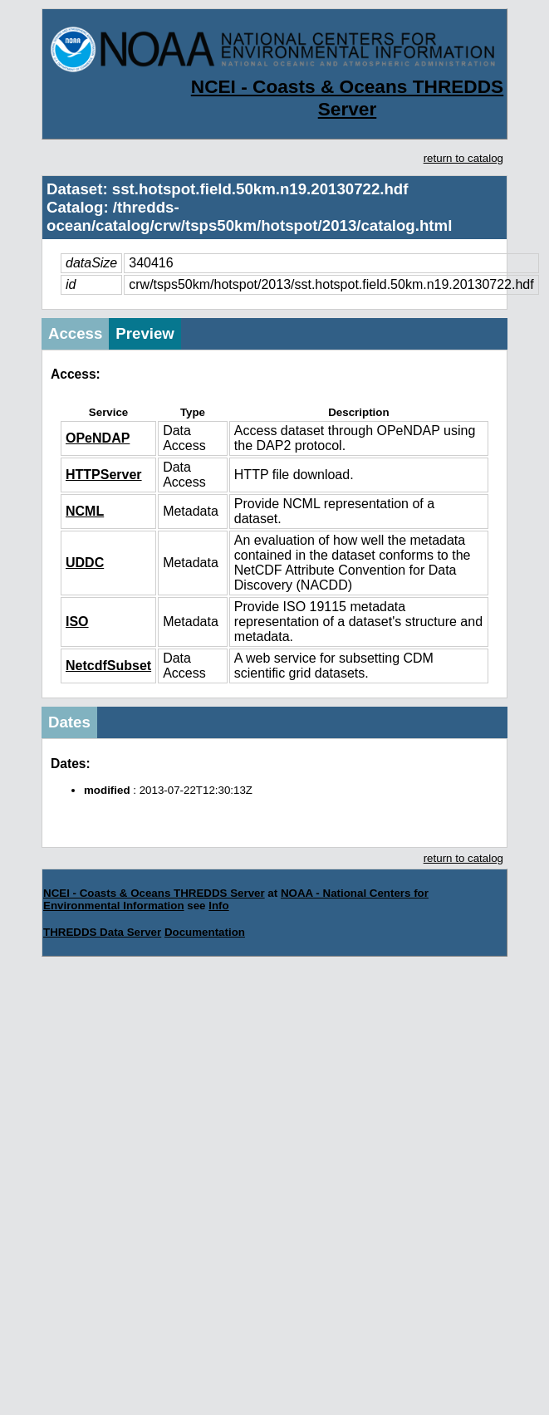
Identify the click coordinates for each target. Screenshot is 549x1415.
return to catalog (463, 158)
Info (218, 905)
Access (75, 333)
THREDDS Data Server (102, 932)
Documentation (204, 932)
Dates (69, 722)
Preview (144, 333)
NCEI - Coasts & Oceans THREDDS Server (347, 98)
